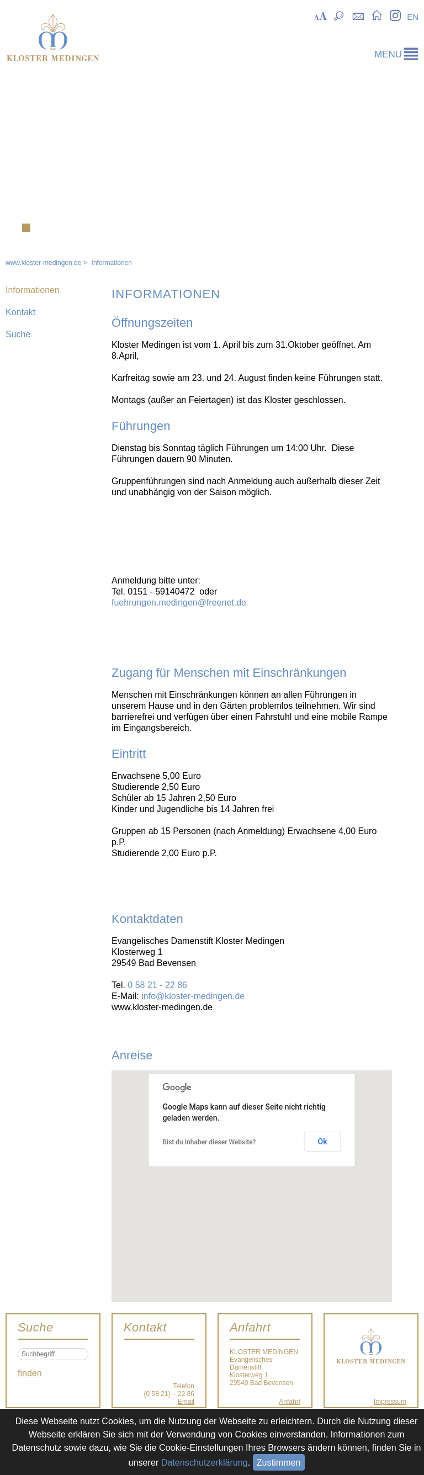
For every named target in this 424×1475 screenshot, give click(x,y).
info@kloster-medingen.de (193, 996)
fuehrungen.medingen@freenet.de (179, 602)
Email (186, 1401)
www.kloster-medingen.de (43, 263)
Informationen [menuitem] (33, 290)
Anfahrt (289, 1401)
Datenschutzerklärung (204, 1462)
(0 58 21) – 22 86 (169, 1394)
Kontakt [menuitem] (358, 15)
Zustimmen (279, 1462)
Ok (322, 1141)
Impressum (390, 1401)
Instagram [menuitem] (395, 15)
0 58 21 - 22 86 (157, 985)
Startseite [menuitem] (377, 15)
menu (388, 54)
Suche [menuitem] (339, 15)
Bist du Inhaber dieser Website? (209, 1142)
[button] (252, 1176)
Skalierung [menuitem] (320, 15)
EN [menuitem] (412, 17)
